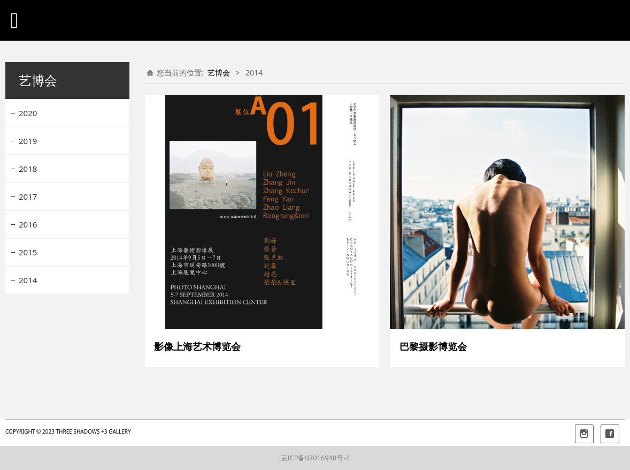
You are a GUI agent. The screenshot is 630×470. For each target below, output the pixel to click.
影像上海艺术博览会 (197, 346)
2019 (28, 140)
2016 (28, 224)
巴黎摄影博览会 (433, 346)
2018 (28, 168)
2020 (28, 113)
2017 (28, 196)
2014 (28, 280)
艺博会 (219, 72)
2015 (28, 252)
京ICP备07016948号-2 (315, 458)
